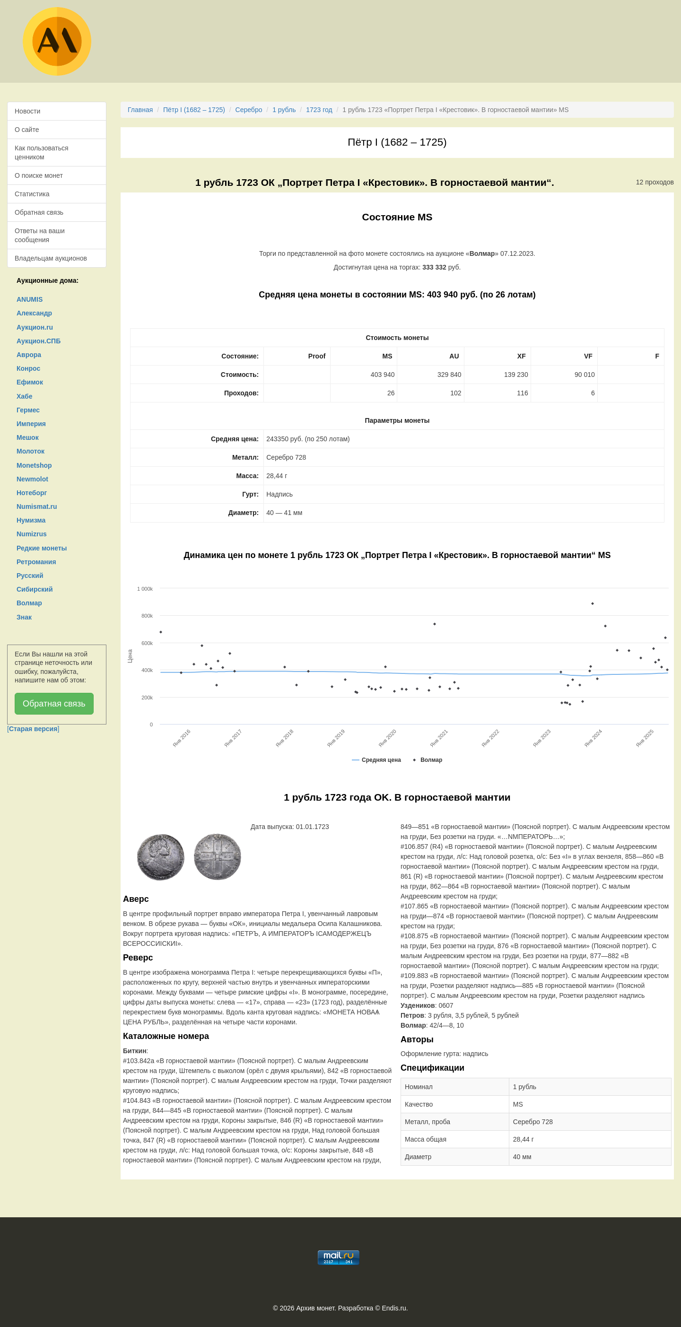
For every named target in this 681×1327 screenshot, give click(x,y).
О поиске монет (39, 175)
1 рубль (284, 109)
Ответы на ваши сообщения (40, 235)
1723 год (319, 109)
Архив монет (315, 1308)
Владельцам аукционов (51, 258)
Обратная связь (39, 212)
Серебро (249, 109)
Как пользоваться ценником (42, 152)
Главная (140, 109)
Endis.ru (394, 1308)
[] (33, 729)
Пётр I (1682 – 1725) (194, 109)
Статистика (32, 194)
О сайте (27, 129)
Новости (27, 111)
